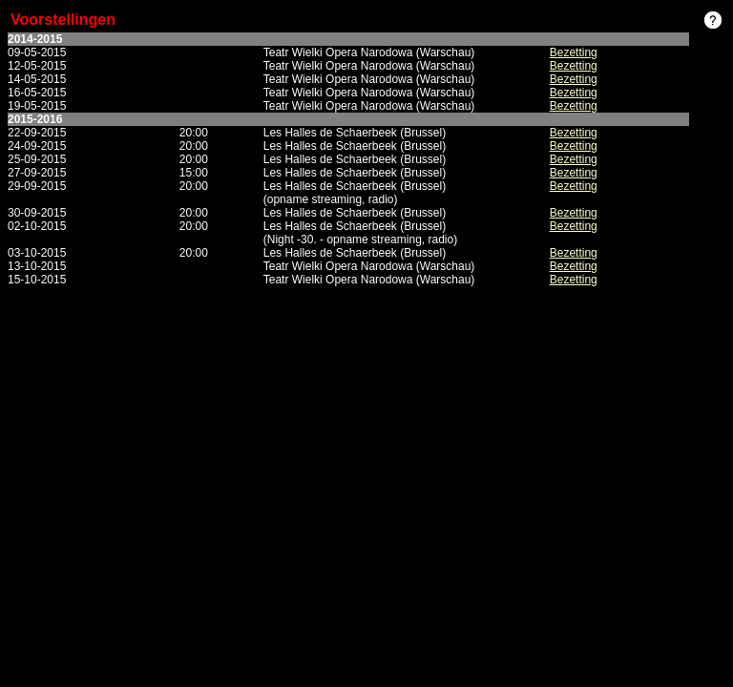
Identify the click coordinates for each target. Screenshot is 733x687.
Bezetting (573, 52)
